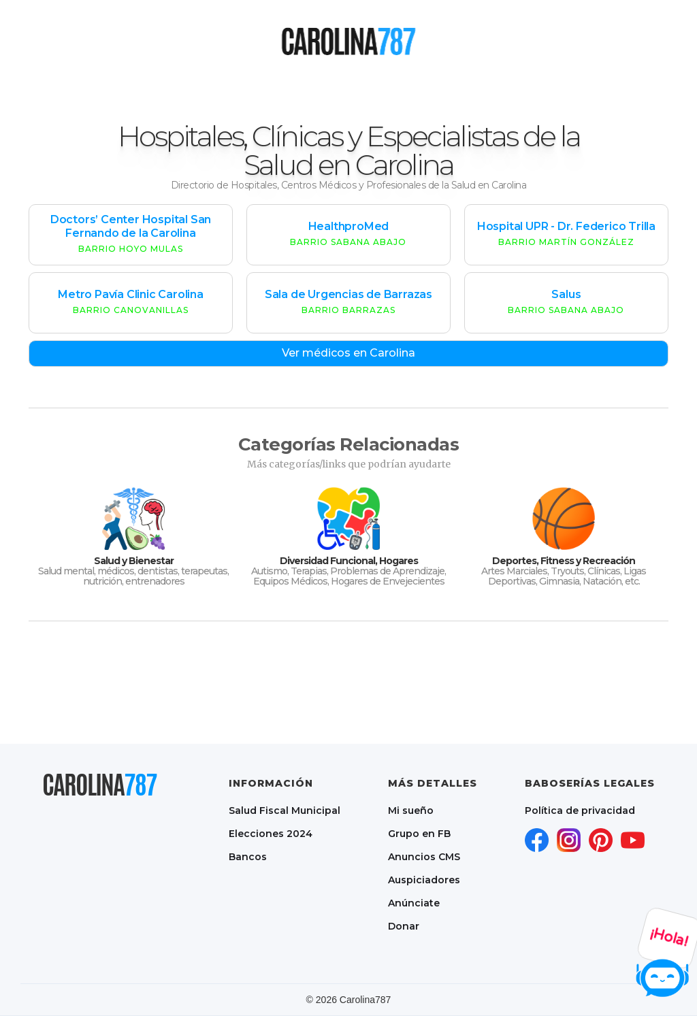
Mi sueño (411, 810)
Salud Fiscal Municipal (284, 810)
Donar (403, 926)
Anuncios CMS (424, 856)
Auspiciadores (424, 879)
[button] (275, 41)
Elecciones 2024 (270, 833)
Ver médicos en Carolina (348, 352)
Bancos (248, 856)
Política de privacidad (580, 810)
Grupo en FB (419, 833)
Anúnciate (414, 903)
